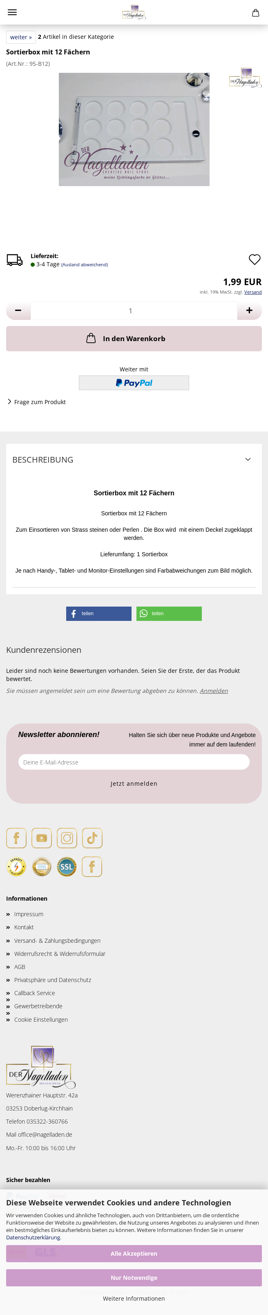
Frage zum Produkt (40, 402)
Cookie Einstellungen (41, 1019)
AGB (19, 967)
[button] (18, 310)
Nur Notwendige (134, 1277)
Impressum (28, 914)
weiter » (21, 37)
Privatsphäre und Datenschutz (52, 980)
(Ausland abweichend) (84, 264)
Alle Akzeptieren (134, 1253)
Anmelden (214, 691)
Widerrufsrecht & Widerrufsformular (59, 954)
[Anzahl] (134, 310)
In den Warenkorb (125, 337)
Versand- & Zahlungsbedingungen (57, 940)
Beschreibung (43, 459)
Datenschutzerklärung (33, 1237)
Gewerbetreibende (38, 1006)
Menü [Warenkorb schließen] (12, 12)
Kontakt (24, 927)
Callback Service (34, 993)
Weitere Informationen (134, 1298)
